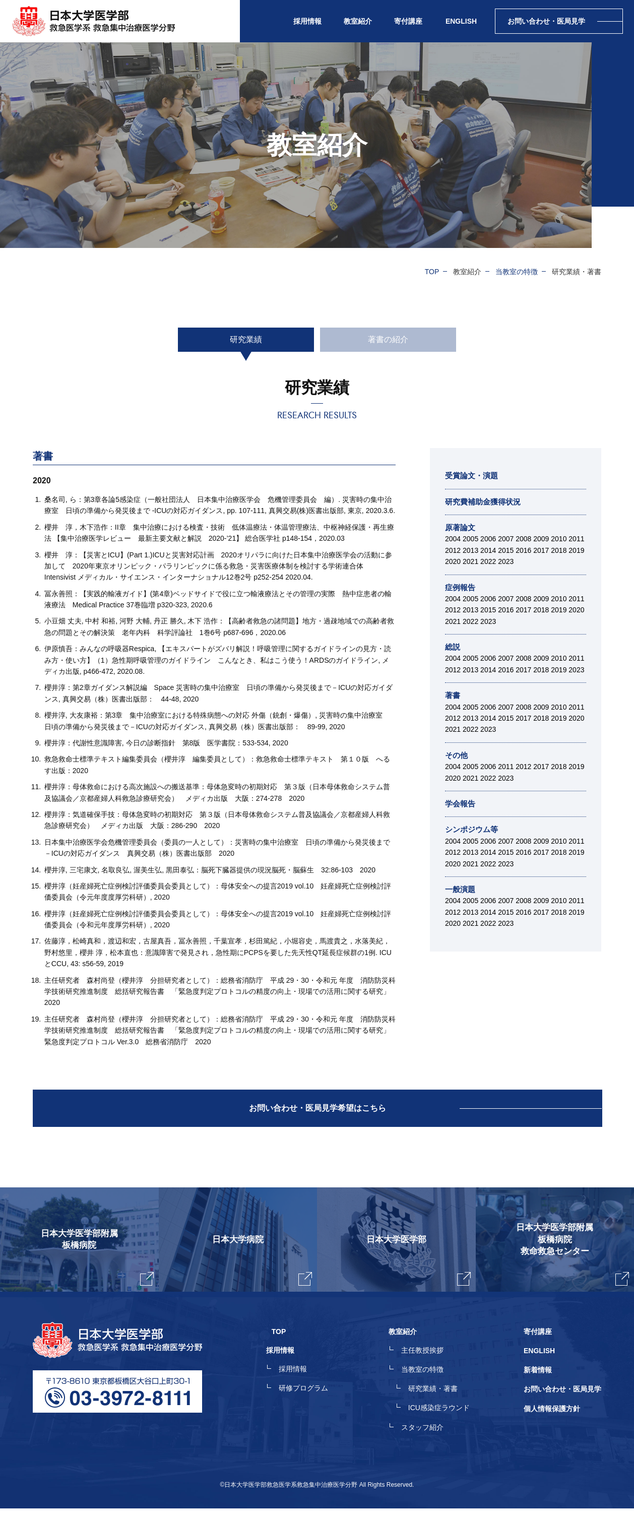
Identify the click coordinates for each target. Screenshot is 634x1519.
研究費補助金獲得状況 (485, 501)
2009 (541, 539)
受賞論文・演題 (473, 475)
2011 (576, 539)
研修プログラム (314, 1402)
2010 (558, 539)
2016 (523, 550)
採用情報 (304, 1384)
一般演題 (461, 889)
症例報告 (461, 587)
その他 (457, 755)
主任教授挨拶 (428, 1366)
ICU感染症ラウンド (444, 1420)
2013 (470, 550)
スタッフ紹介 (428, 1438)
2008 (523, 539)
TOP (432, 272)
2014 (488, 550)
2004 (453, 539)
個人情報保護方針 (552, 1420)
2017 (541, 550)
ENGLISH (461, 21)
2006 (488, 539)
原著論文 (461, 527)
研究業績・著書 (438, 1402)
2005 (470, 539)
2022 (488, 561)
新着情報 (538, 1384)
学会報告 (461, 803)
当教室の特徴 (516, 272)
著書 (453, 695)
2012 (453, 550)
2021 (470, 561)
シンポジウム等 (473, 829)
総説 (453, 647)
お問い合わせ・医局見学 (562, 1402)
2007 (506, 539)
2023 (506, 561)
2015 (506, 550)
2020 (453, 561)
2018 (558, 550)
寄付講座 (408, 21)
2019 (576, 550)
